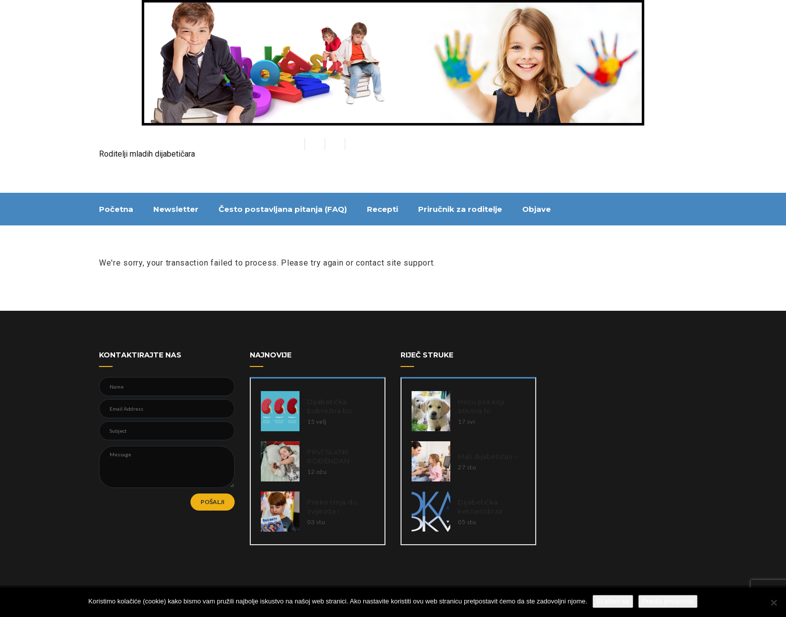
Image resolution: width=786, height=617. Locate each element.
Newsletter (176, 209)
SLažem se (613, 601)
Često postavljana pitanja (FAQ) (283, 209)
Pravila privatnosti (668, 601)
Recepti (382, 209)
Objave (536, 209)
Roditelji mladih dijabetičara (147, 154)
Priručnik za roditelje (460, 209)
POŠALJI (213, 502)
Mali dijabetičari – (488, 456)
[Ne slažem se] (773, 602)
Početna (116, 209)
